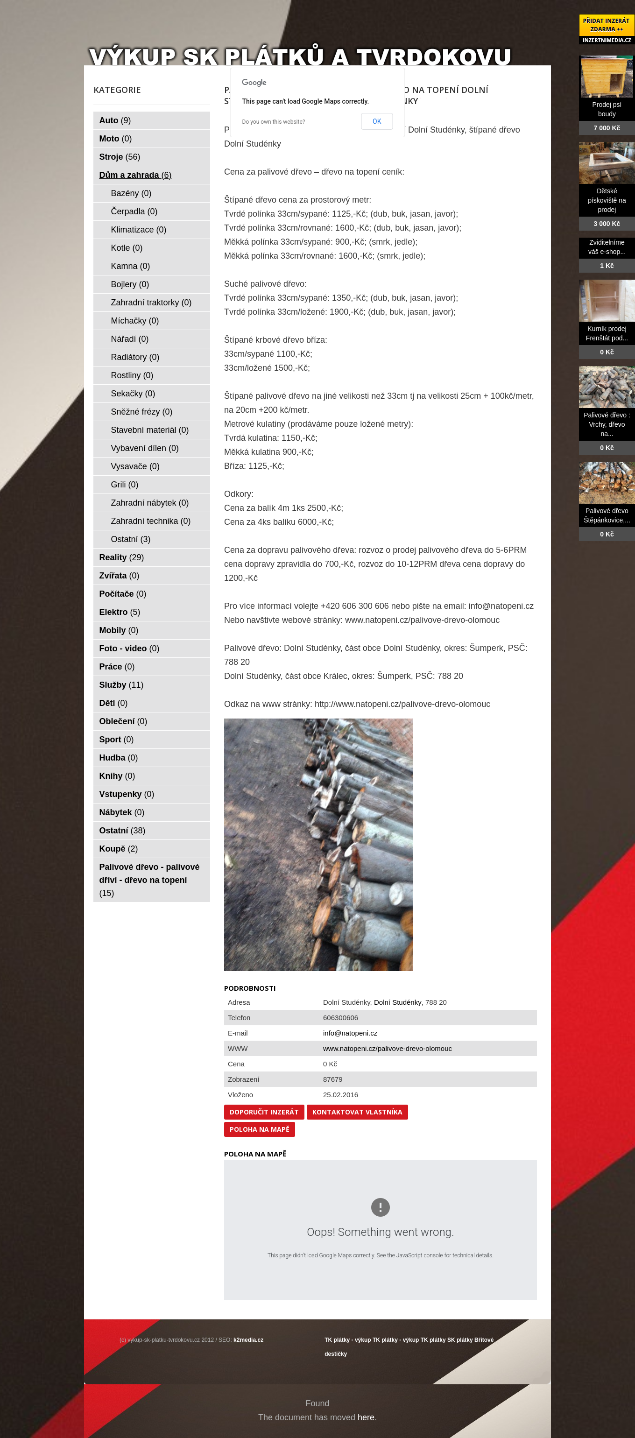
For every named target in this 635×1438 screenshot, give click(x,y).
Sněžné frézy (142, 411)
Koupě (118, 848)
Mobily (119, 630)
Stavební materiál (150, 430)
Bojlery (130, 284)
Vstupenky (127, 794)
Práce (117, 666)
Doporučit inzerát (264, 1111)
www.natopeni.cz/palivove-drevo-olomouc (387, 1048)
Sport (116, 739)
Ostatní (131, 539)
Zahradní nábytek (150, 503)
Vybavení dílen (145, 448)
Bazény (131, 193)
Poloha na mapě (259, 1129)
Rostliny (132, 375)
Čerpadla (134, 211)
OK (377, 121)
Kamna (130, 266)
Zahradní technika (151, 521)
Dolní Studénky (398, 1002)
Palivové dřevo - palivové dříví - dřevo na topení (149, 880)
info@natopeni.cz (350, 1033)
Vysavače (135, 466)
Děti (113, 703)
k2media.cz (248, 1340)
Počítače (123, 594)
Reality (121, 557)
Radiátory (135, 357)
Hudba (118, 757)
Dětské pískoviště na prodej (607, 200)
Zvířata (119, 575)
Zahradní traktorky (151, 302)
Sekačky (133, 393)
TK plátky (433, 1340)
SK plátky (460, 1340)
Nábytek (122, 812)
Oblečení (123, 721)
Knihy (117, 776)
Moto (115, 138)
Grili (125, 484)
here (366, 1417)
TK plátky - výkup (348, 1340)
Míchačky (135, 320)
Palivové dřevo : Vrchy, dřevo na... (607, 424)
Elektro (120, 612)
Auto (115, 120)
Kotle (127, 248)
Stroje (120, 157)
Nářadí (130, 339)
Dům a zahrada (135, 175)
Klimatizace (139, 229)
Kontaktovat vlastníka (357, 1111)
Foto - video (129, 648)
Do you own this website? (273, 122)
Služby (121, 685)
